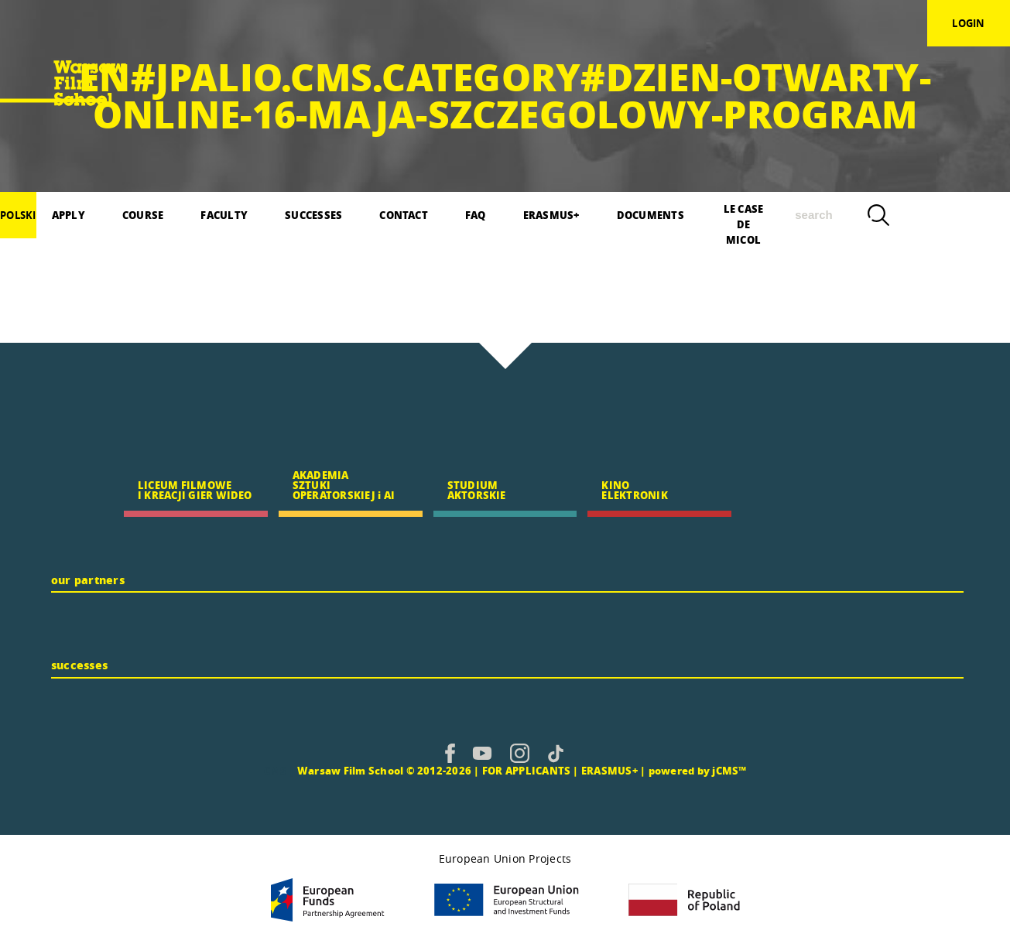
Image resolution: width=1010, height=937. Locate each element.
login (968, 23)
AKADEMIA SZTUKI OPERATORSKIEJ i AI (344, 484)
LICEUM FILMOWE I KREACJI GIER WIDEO (195, 489)
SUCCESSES (313, 214)
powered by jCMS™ (698, 770)
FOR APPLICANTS (526, 770)
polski (18, 215)
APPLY (68, 214)
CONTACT (403, 214)
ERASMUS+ (551, 214)
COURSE (142, 214)
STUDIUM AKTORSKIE (476, 489)
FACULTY (224, 214)
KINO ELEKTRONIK (634, 489)
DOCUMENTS (650, 214)
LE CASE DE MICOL (744, 219)
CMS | (279, 770)
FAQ (475, 214)
